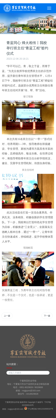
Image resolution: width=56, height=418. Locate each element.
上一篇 (7, 316)
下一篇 (47, 316)
